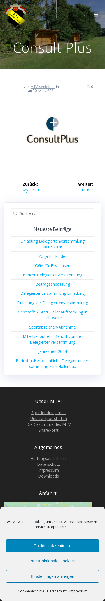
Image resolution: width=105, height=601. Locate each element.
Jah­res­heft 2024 (52, 351)
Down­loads (48, 476)
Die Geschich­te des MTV (48, 424)
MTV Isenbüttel (43, 86)
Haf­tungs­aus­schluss (49, 458)
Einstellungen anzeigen (52, 576)
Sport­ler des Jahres (48, 412)
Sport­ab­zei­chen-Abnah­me (52, 327)
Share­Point (49, 430)
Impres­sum (78, 591)
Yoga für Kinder (53, 256)
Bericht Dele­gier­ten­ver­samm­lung (52, 274)
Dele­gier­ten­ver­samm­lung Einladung (52, 293)
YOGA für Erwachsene (53, 265)
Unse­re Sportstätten (48, 418)
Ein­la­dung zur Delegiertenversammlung (52, 302)
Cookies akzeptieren (53, 545)
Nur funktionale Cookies (52, 561)
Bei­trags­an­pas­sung (52, 284)
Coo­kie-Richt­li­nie (31, 591)
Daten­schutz (57, 591)
